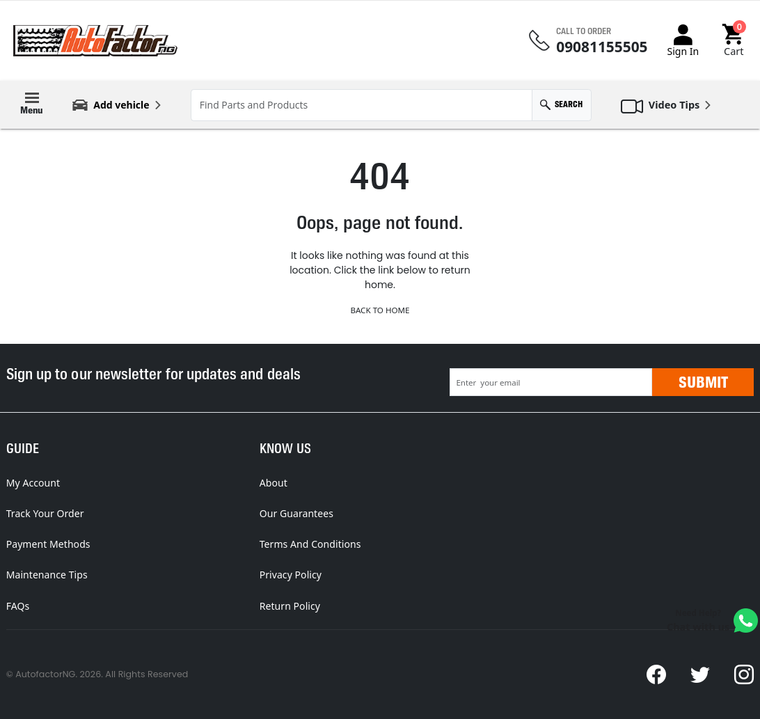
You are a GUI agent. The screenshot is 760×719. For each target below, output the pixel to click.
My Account (33, 482)
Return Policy (290, 606)
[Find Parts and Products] (361, 105)
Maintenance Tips (47, 574)
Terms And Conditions (310, 544)
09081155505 (601, 47)
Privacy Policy (291, 574)
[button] (734, 40)
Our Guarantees (296, 513)
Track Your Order (45, 513)
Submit (703, 382)
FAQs (18, 606)
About (273, 482)
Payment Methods (48, 544)
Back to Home (379, 310)
